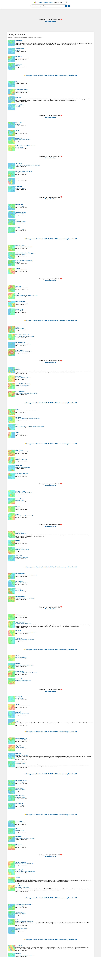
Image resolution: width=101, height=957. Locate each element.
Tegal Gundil (19, 548)
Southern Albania (23, 295)
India (16, 270)
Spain (16, 58)
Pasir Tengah (19, 870)
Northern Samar (24, 755)
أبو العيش (18, 712)
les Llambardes (20, 391)
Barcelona (18, 56)
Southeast (23, 42)
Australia (17, 418)
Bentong (18, 589)
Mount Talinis (19, 350)
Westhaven (18, 638)
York (16, 614)
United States (18, 632)
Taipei (17, 130)
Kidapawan (28, 377)
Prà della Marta (20, 573)
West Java (23, 549)
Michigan (24, 863)
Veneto (19, 475)
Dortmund (34, 672)
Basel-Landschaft (26, 411)
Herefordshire (31, 955)
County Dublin (22, 845)
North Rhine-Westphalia (25, 672)
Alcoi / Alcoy (19, 450)
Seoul (23, 172)
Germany (17, 672)
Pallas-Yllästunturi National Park (25, 146)
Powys (28, 598)
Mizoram (20, 270)
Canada (17, 508)
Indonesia (18, 97)
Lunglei (24, 270)
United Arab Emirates (20, 139)
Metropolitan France (21, 89)
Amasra (17, 720)
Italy (16, 475)
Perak (21, 310)
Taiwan (17, 132)
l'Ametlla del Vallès (21, 738)
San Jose (18, 753)
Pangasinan (23, 344)
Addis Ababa (19, 886)
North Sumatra (24, 871)
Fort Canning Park (20, 762)
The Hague (18, 555)
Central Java (23, 533)
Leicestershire (31, 336)
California (24, 639)
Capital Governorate (24, 713)
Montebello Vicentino (21, 473)
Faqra (17, 514)
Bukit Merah (19, 788)
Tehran (17, 877)
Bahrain (17, 713)
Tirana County (30, 921)
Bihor (21, 542)
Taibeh (17, 704)
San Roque (18, 376)
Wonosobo (18, 532)
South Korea (18, 172)
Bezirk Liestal (34, 411)
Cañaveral (18, 286)
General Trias (19, 499)
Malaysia (17, 310)
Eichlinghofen (19, 671)
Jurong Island (19, 48)
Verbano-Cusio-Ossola (28, 575)
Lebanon (17, 515)
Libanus (32, 598)
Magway (22, 623)
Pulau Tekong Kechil (21, 928)
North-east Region (21, 780)
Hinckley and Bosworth (22, 335)
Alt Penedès (26, 393)
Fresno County (31, 639)
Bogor (27, 549)
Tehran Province (21, 879)
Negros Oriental (24, 351)
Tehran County (29, 879)
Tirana (17, 920)
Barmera (18, 417)
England (25, 336)
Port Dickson (19, 581)
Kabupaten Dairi (31, 871)
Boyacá (22, 287)
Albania (17, 295)
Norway (17, 328)
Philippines (17, 344)
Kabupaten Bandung (25, 467)
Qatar (17, 179)
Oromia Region (23, 657)
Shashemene (19, 656)
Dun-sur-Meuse (20, 301)
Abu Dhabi (18, 138)
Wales (24, 598)
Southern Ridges (20, 212)
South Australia (23, 418)
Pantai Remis (19, 309)
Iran (16, 879)
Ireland (17, 845)
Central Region (19, 912)
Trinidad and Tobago (19, 247)
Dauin (30, 351)
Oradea (17, 540)
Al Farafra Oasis (28, 492)
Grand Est (21, 303)
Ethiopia (17, 657)
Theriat (17, 268)
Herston (17, 663)
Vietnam (17, 830)
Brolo (36, 575)
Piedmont (20, 575)
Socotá (26, 287)
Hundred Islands (20, 342)
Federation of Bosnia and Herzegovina (35, 426)
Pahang (22, 590)
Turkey (16, 721)
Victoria (22, 747)
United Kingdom (18, 336)
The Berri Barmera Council (34, 418)
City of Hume (19, 746)
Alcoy (17, 432)
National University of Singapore (25, 253)
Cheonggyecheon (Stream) (23, 171)
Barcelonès (26, 58)
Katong (17, 227)
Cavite (22, 500)
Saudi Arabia (19, 946)
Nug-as (17, 458)
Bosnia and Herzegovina (20, 426)
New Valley (21, 492)
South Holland (25, 557)
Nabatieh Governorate (25, 706)
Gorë (36, 295)
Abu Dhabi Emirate (30, 165)
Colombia (17, 287)
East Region (19, 803)
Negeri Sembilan (24, 582)
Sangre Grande (19, 245)
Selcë (17, 294)
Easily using (51, 75)
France (17, 91)
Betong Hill (18, 697)
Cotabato (23, 377)
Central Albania (23, 921)
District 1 (18, 829)
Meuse (26, 303)
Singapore (18, 40)
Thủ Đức (22, 830)
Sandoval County (32, 632)
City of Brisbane (29, 665)
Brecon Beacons (20, 596)
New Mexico (25, 632)
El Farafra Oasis (20, 491)
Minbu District (28, 623)
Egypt (16, 492)
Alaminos (29, 344)
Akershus (22, 328)
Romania (17, 542)
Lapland (21, 147)
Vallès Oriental (27, 385)
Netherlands (18, 557)
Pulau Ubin (18, 123)
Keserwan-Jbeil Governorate (26, 515)
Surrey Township (20, 862)
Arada (27, 887)
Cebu (17, 368)
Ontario (21, 508)
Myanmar (17, 623)
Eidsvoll (17, 327)
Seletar (17, 220)
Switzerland (18, 411)
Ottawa (17, 506)
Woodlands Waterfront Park (23, 904)
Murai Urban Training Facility (24, 260)
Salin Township (20, 622)
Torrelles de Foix (33, 393)
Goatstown (18, 844)
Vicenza (24, 475)
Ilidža (17, 425)
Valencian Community (24, 451)
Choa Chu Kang (19, 796)
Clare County (30, 863)
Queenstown (19, 204)
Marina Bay (18, 186)
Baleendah (18, 465)
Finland (17, 147)
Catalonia (21, 58)
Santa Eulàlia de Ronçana (23, 384)
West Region (19, 821)
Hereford (18, 953)
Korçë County (31, 295)
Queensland (23, 665)
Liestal (17, 409)
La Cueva (18, 630)
